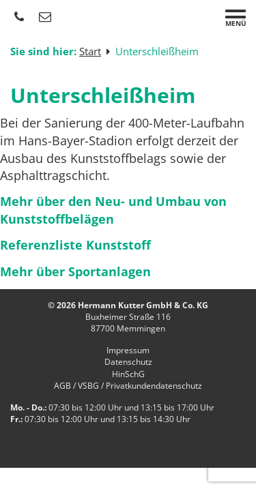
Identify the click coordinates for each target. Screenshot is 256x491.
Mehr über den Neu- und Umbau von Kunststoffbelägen (113, 210)
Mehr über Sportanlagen (75, 271)
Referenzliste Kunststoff (75, 245)
